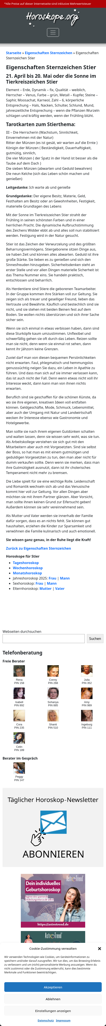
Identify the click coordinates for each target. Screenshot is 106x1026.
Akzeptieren (53, 987)
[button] (99, 948)
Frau (52, 578)
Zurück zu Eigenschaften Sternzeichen (38, 548)
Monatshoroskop (27, 573)
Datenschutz (46, 1020)
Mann (65, 578)
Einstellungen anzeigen (53, 1011)
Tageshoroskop (26, 562)
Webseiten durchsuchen (22, 631)
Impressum (63, 1020)
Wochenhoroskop (28, 568)
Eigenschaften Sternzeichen (48, 52)
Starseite (13, 52)
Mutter (45, 588)
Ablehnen (53, 999)
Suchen (95, 638)
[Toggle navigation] (53, 32)
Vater (59, 588)
